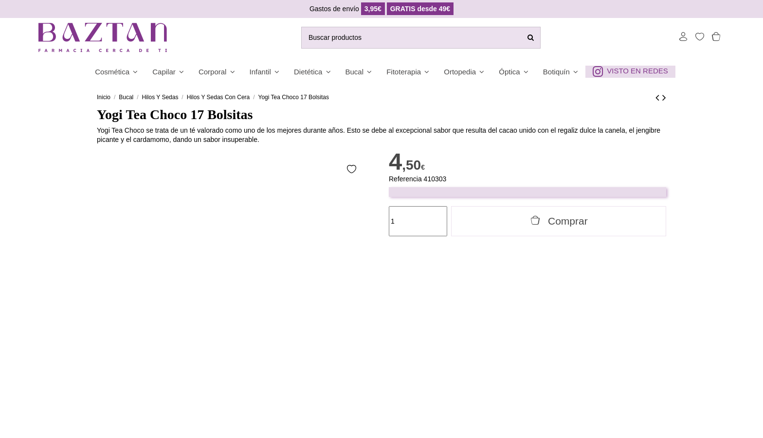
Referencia (405, 179)
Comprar (559, 221)
